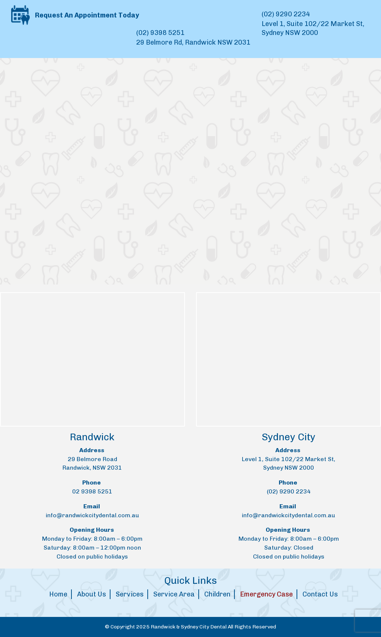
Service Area (174, 594)
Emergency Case (266, 594)
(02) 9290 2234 (286, 14)
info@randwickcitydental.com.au (92, 515)
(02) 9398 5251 (160, 33)
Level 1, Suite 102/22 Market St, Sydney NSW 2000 (313, 28)
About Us (91, 594)
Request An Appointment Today (75, 14)
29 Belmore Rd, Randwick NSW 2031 (193, 42)
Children (217, 594)
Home (58, 594)
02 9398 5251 (92, 491)
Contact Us (320, 594)
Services (130, 594)
